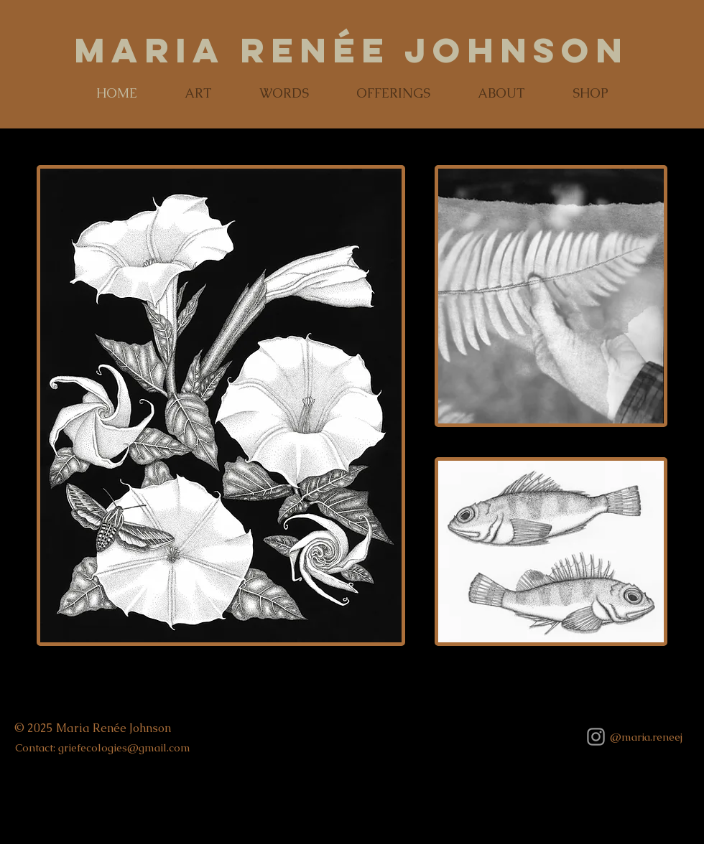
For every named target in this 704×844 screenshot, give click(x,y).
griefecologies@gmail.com (124, 747)
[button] (198, 93)
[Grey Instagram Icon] (596, 737)
